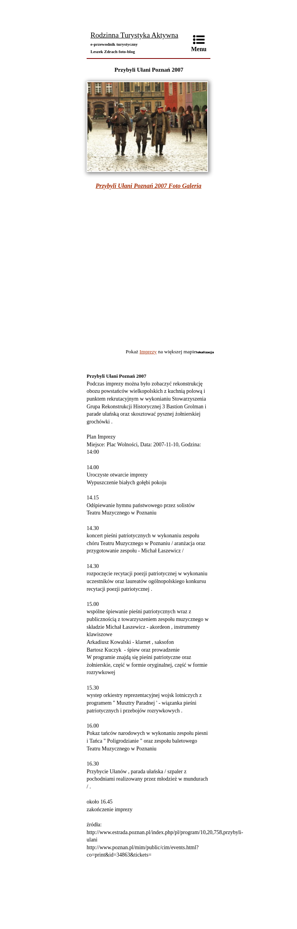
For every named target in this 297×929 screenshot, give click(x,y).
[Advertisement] (148, 13)
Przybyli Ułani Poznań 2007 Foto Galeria (148, 185)
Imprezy (148, 351)
